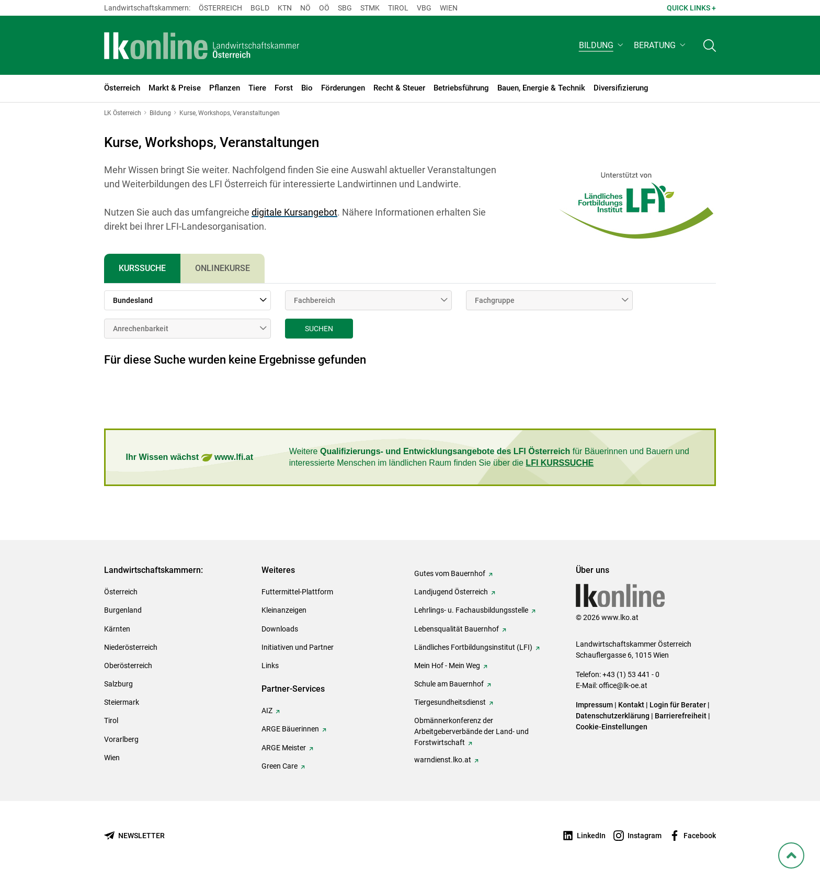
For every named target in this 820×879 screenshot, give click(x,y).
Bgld (259, 8)
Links (270, 665)
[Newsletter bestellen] (134, 835)
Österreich (220, 8)
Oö (324, 8)
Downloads (279, 629)
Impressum (594, 705)
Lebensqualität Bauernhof (456, 629)
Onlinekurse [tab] (222, 268)
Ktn (285, 8)
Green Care (279, 766)
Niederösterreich (130, 647)
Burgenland (123, 610)
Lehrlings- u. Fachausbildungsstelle (471, 610)
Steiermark (121, 702)
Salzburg (118, 684)
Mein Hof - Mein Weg (447, 665)
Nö (305, 8)
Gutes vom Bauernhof (449, 573)
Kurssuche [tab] (142, 268)
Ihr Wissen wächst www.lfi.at (189, 457)
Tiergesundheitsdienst (450, 702)
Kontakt (631, 705)
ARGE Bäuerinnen (290, 729)
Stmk (370, 8)
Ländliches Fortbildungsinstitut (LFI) (473, 647)
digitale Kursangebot (294, 212)
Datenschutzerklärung (613, 716)
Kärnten (117, 629)
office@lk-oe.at (623, 685)
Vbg (424, 8)
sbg (345, 8)
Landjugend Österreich (451, 592)
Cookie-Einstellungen (611, 727)
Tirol (398, 8)
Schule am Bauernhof (449, 684)
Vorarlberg (121, 739)
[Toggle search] (709, 45)
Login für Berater (678, 705)
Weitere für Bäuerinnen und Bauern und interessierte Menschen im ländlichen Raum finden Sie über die (489, 457)
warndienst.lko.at (442, 760)
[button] (602, 45)
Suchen (319, 328)
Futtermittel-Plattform (297, 592)
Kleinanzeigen (283, 610)
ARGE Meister (283, 747)
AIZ (266, 710)
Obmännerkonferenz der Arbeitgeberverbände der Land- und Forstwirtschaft (471, 731)
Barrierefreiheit (681, 716)
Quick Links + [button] (691, 8)
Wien (449, 8)
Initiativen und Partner (297, 647)
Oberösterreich (128, 665)
